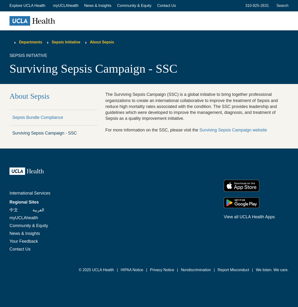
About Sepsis (102, 42)
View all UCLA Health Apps (249, 216)
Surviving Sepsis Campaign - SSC (44, 133)
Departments (30, 42)
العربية (38, 210)
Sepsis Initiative (66, 42)
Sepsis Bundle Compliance (37, 117)
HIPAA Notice (132, 270)
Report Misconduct (233, 270)
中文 (13, 210)
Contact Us (166, 6)
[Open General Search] (281, 5)
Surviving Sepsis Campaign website (233, 130)
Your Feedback (23, 241)
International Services (29, 193)
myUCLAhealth (66, 6)
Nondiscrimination (196, 270)
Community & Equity (134, 6)
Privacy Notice (162, 270)
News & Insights (98, 6)
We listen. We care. (272, 270)
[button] (28, 5)
